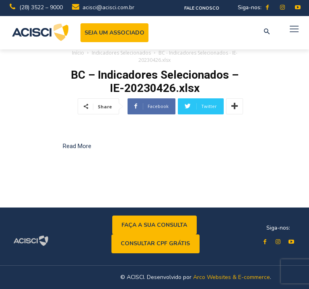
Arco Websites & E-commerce (231, 277)
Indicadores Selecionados (121, 52)
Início (78, 52)
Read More (77, 146)
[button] (266, 32)
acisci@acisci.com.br (108, 7)
